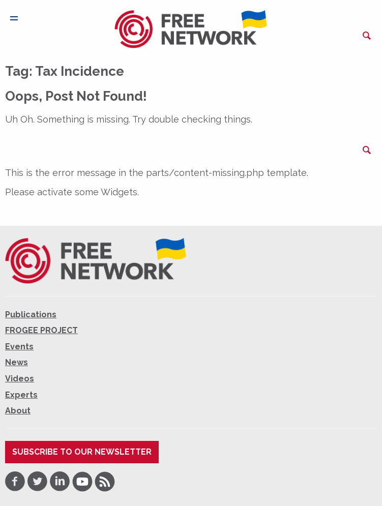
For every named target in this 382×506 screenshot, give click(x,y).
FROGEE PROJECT (41, 330)
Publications (30, 314)
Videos (19, 378)
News (16, 362)
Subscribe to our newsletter (82, 452)
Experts (21, 395)
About (18, 410)
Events (19, 346)
